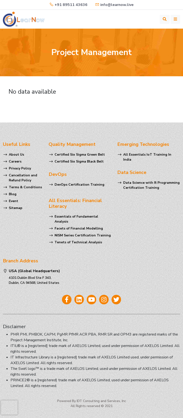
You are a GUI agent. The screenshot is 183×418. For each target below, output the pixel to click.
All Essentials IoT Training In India (147, 157)
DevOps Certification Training (79, 184)
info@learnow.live (114, 4)
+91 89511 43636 (68, 4)
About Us (16, 154)
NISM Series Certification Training (83, 235)
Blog (12, 194)
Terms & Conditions (25, 187)
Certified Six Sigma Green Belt (80, 154)
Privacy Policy (20, 168)
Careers (15, 161)
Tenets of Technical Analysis (78, 242)
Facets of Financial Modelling (79, 228)
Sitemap (15, 208)
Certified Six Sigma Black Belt (79, 161)
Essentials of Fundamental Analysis (76, 219)
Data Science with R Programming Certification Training (151, 185)
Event (13, 201)
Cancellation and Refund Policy (23, 178)
